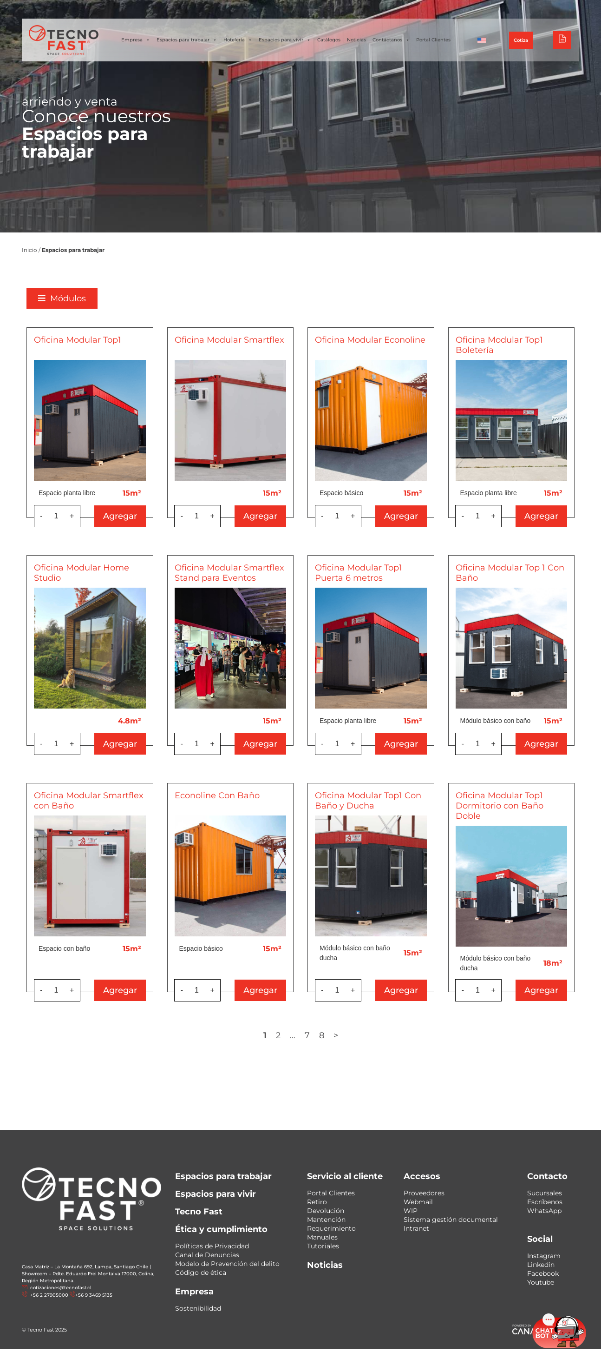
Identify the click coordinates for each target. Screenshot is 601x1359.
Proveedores (424, 1193)
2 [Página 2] (278, 1035)
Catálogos (328, 40)
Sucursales (544, 1193)
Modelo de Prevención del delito (227, 1264)
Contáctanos (391, 40)
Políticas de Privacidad (212, 1246)
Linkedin (541, 1264)
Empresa (135, 40)
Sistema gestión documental (451, 1219)
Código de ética (200, 1272)
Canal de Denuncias (207, 1255)
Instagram (544, 1256)
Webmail (418, 1202)
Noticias (356, 40)
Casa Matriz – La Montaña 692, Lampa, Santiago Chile (85, 1267)
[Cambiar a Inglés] (481, 40)
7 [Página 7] (307, 1035)
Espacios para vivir (285, 40)
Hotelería (237, 40)
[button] (62, 298)
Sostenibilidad (198, 1308)
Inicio (29, 249)
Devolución (325, 1211)
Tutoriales (323, 1246)
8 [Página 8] (321, 1035)
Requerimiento (331, 1228)
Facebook (543, 1273)
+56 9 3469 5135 (93, 1295)
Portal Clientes (433, 40)
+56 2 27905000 (48, 1295)
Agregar (120, 516)
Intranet (416, 1228)
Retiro (317, 1202)
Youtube (540, 1282)
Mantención (326, 1219)
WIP (411, 1211)
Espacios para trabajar (187, 40)
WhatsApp (544, 1211)
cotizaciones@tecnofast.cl (60, 1288)
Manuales (322, 1237)
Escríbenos (544, 1202)
